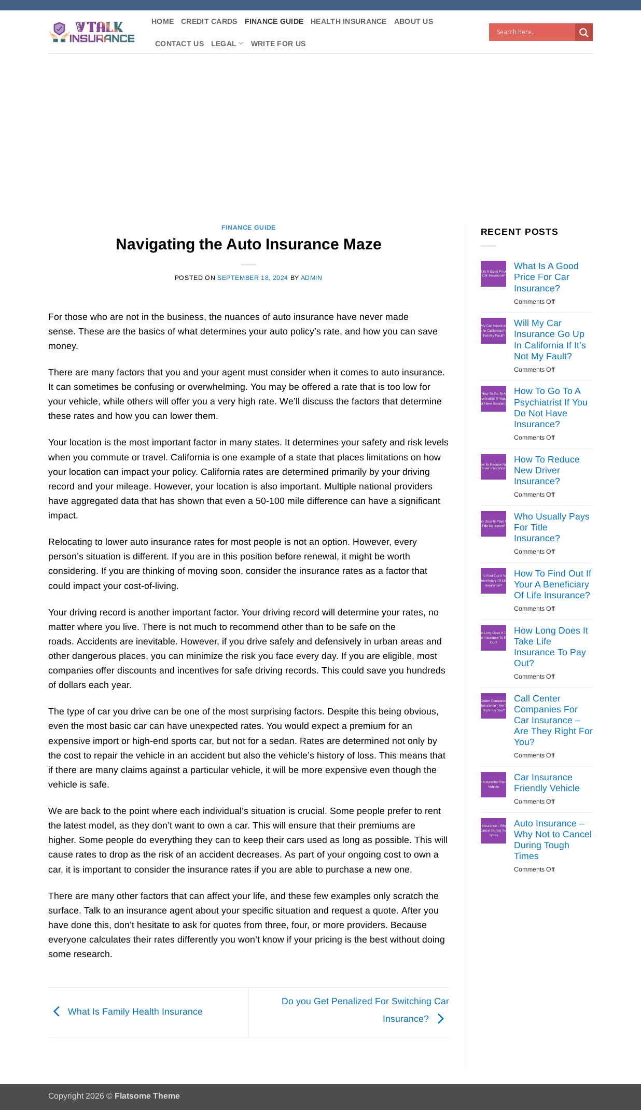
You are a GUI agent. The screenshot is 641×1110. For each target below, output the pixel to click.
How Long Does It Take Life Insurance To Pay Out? (551, 646)
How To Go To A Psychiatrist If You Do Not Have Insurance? (551, 407)
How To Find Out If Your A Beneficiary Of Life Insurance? (552, 584)
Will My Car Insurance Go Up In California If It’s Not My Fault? (550, 339)
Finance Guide (274, 21)
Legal (227, 43)
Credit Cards (209, 21)
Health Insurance (349, 21)
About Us (413, 21)
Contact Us (179, 43)
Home (162, 21)
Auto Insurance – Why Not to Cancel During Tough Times (553, 839)
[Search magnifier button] (584, 32)
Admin (312, 278)
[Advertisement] (320, 131)
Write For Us (278, 43)
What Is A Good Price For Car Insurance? (546, 277)
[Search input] (535, 32)
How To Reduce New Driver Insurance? (547, 470)
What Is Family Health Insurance (125, 1011)
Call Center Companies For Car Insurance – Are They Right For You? (553, 720)
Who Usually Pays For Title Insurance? (552, 527)
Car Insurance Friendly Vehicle (547, 782)
